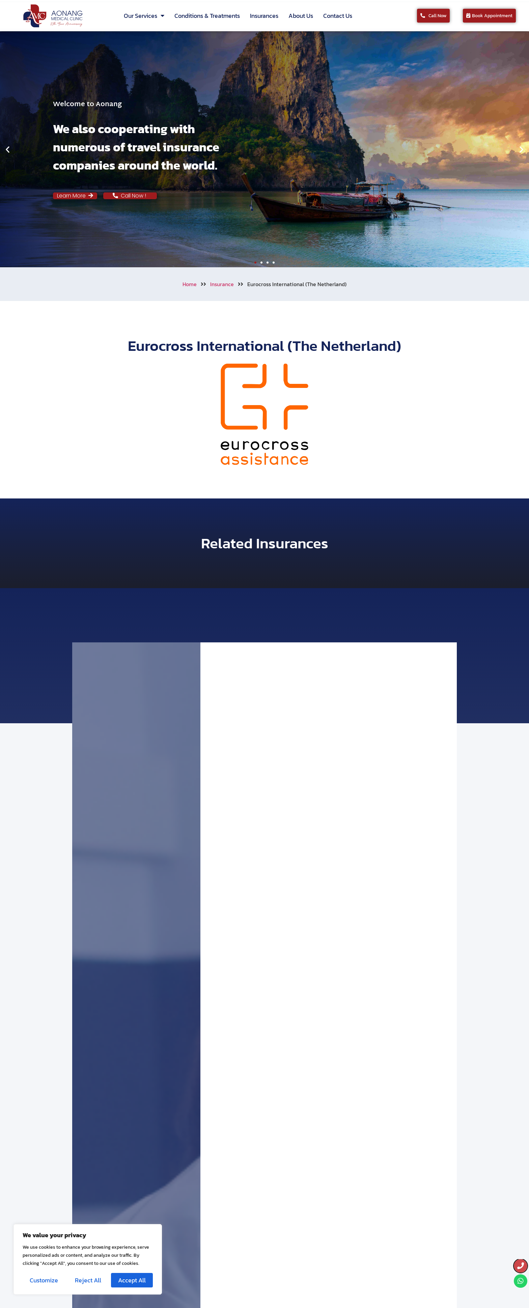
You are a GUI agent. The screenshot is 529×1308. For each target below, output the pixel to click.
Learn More (75, 195)
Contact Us (337, 15)
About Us (300, 15)
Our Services (144, 15)
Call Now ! (130, 195)
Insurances (264, 15)
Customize (44, 1280)
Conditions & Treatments (207, 15)
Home (190, 284)
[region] (87, 1259)
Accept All (132, 1280)
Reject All (88, 1280)
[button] (7, 149)
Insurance (222, 284)
